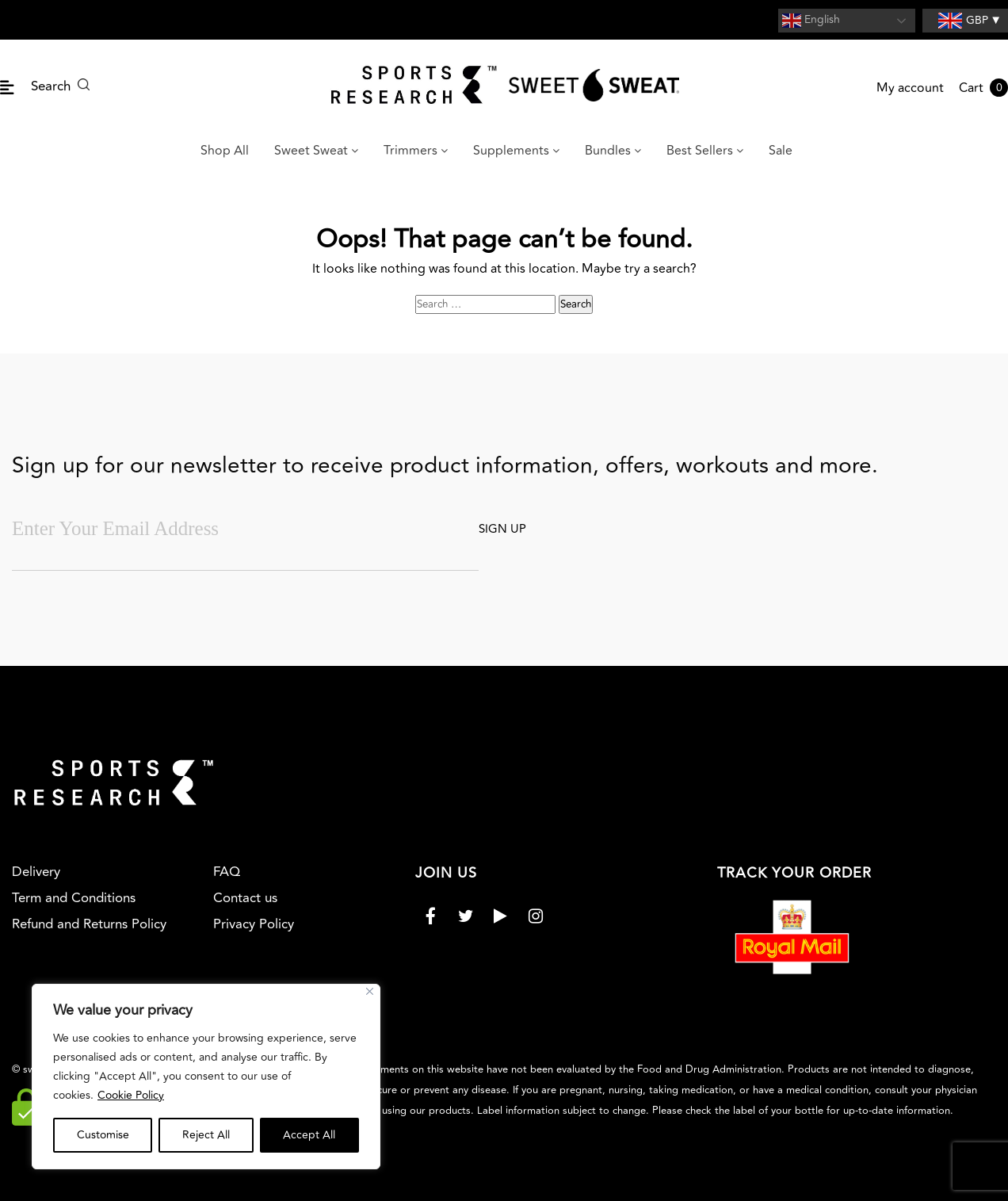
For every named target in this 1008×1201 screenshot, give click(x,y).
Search (60, 86)
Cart (983, 88)
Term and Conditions (74, 898)
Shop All (224, 150)
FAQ (226, 872)
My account (910, 88)
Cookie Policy (130, 1095)
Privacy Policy (253, 924)
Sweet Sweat (316, 150)
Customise (103, 1134)
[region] (206, 1076)
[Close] (369, 991)
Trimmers (416, 150)
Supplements (516, 150)
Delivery (36, 872)
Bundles (613, 150)
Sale (780, 150)
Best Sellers (704, 150)
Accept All (309, 1134)
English (811, 20)
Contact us (245, 898)
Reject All (206, 1134)
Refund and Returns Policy (89, 924)
